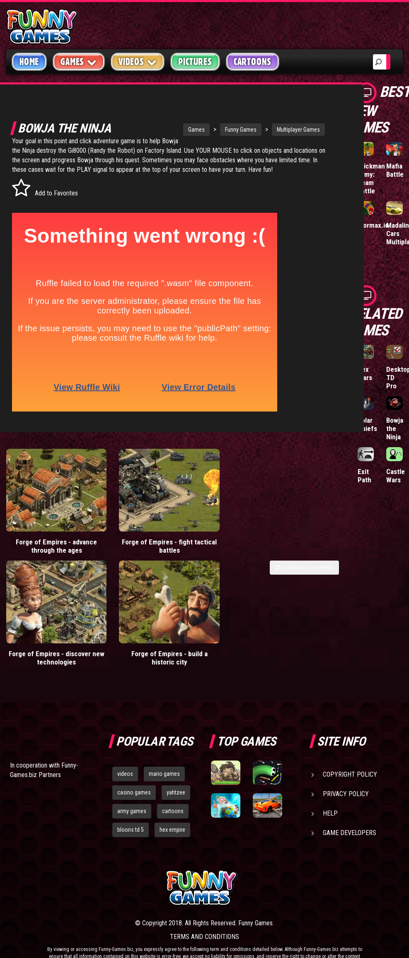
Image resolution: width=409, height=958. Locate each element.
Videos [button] (138, 61)
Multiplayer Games (273, 129)
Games (171, 129)
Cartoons (252, 61)
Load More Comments (304, 562)
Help (330, 793)
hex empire (172, 809)
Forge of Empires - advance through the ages (42, 536)
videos (125, 753)
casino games (134, 772)
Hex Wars (365, 373)
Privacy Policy (346, 773)
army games (131, 790)
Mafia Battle (395, 170)
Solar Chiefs (367, 424)
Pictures (195, 61)
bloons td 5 (130, 809)
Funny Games (216, 129)
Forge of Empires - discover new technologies (42, 633)
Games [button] (79, 61)
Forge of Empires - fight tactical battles (127, 532)
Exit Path (364, 475)
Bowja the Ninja (394, 428)
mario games (164, 753)
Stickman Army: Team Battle (371, 178)
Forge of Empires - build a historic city (127, 629)
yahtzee (176, 772)
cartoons (173, 790)
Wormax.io (373, 225)
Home (29, 61)
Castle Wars (395, 475)
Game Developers (349, 812)
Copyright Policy (350, 754)
